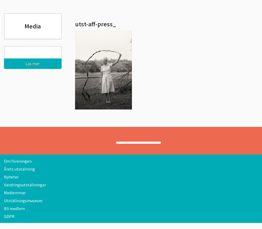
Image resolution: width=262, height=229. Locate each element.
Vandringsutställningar (25, 184)
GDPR (9, 216)
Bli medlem (14, 208)
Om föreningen (18, 161)
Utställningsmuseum (23, 200)
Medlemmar (15, 192)
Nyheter (11, 177)
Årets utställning (19, 169)
